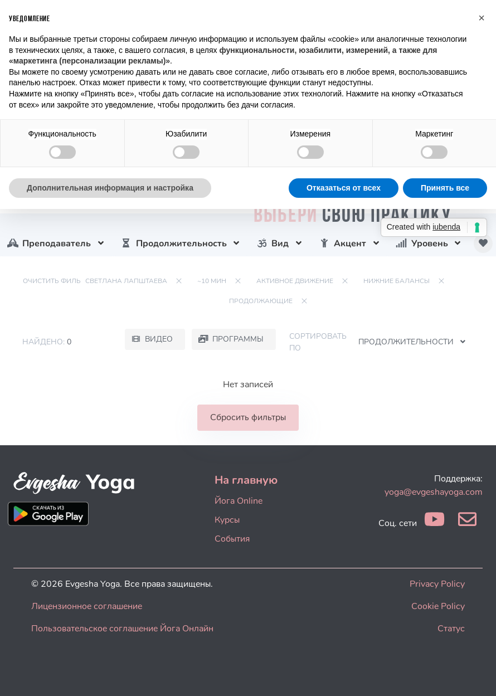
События (232, 539)
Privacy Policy (437, 584)
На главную (246, 480)
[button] (481, 18)
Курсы (227, 520)
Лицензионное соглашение (86, 606)
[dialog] (475, 673)
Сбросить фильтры (248, 417)
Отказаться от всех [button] (344, 187)
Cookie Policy (438, 606)
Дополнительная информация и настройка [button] (110, 187)
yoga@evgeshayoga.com (434, 492)
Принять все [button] (445, 187)
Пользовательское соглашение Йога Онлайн (122, 628)
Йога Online (238, 501)
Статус (451, 628)
